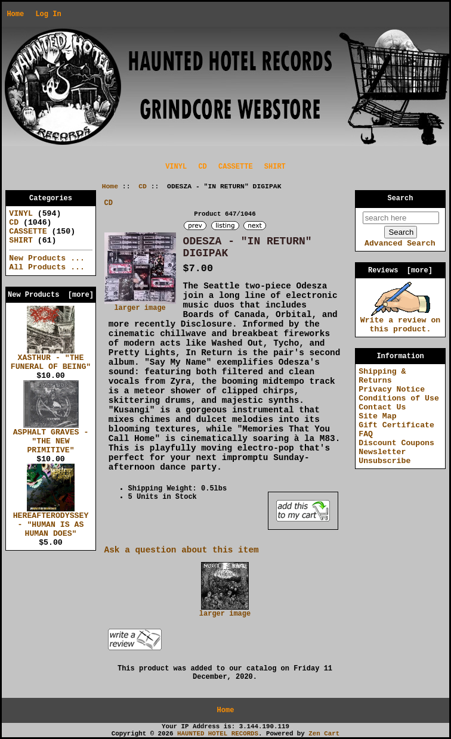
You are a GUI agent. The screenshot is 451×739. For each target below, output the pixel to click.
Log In (48, 14)
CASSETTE (235, 167)
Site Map (377, 416)
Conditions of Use (399, 398)
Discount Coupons (396, 443)
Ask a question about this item (181, 550)
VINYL (176, 167)
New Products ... (47, 258)
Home (15, 14)
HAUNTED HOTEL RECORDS (217, 733)
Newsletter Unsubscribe (384, 456)
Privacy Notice (392, 389)
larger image (225, 611)
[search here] (401, 218)
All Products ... (47, 267)
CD (142, 186)
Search (400, 198)
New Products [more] (51, 295)
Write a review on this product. (400, 321)
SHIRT (275, 167)
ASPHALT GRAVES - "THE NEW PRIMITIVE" (51, 438)
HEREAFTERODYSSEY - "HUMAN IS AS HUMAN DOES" (51, 521)
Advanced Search (399, 243)
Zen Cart (323, 733)
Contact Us (382, 407)
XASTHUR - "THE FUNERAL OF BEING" (51, 359)
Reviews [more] (400, 270)
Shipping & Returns (382, 376)
